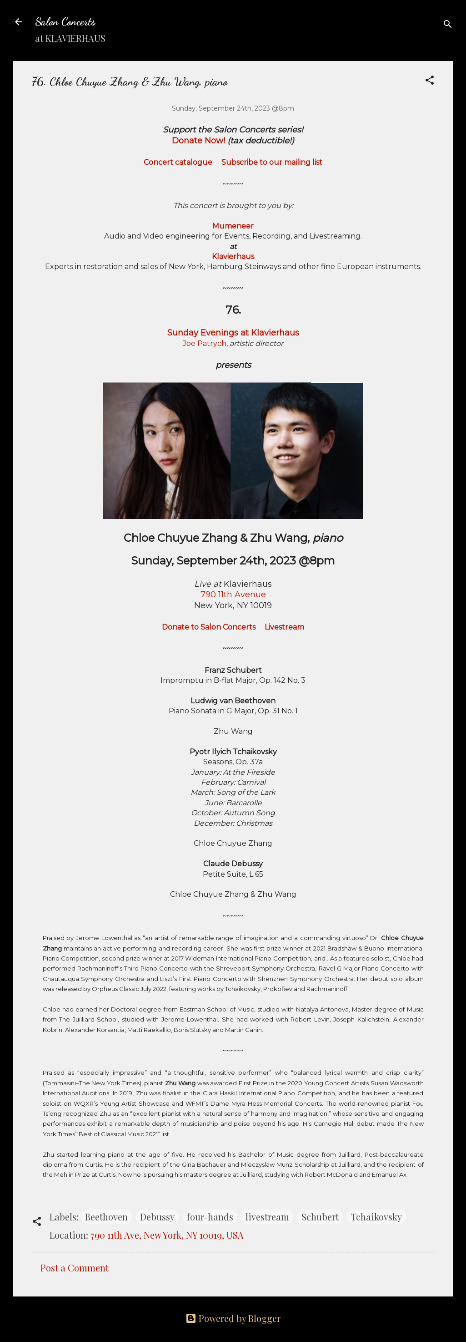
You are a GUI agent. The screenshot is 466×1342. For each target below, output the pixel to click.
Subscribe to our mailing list (271, 162)
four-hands (210, 1216)
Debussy (157, 1216)
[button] (429, 81)
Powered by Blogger (233, 1318)
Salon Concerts (65, 21)
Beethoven (106, 1216)
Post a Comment (74, 1267)
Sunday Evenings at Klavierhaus (233, 333)
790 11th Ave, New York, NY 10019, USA (167, 1235)
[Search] (447, 25)
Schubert (320, 1216)
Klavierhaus (233, 256)
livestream (267, 1216)
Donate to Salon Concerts (209, 627)
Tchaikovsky (376, 1216)
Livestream (284, 627)
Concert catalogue (178, 162)
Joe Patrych (204, 343)
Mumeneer (233, 226)
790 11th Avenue (233, 595)
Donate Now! (198, 141)
